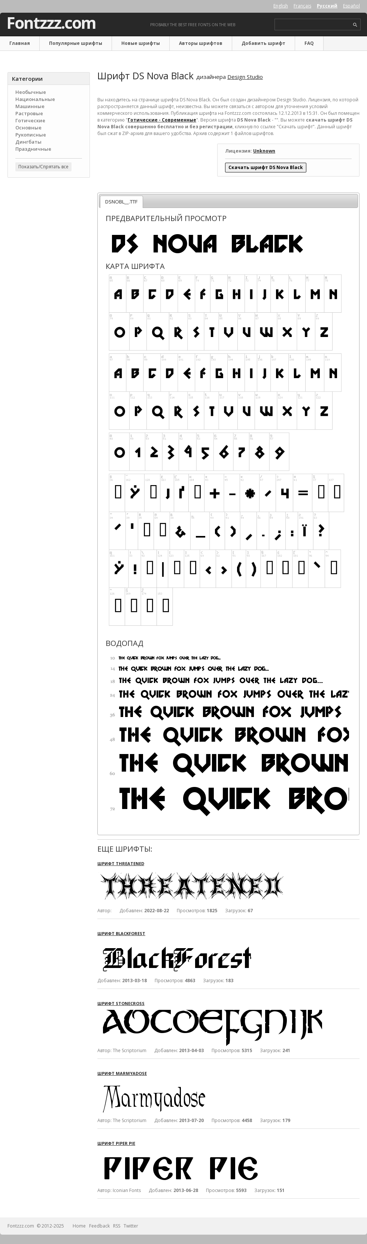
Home (79, 1226)
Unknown (264, 151)
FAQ (309, 43)
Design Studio (245, 76)
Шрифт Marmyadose (122, 1073)
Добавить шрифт (263, 43)
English (280, 6)
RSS (116, 1226)
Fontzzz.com (51, 23)
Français (302, 6)
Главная (19, 43)
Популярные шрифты (75, 43)
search (355, 25)
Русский (327, 6)
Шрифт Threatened (120, 863)
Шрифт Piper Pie (116, 1143)
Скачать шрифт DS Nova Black (265, 167)
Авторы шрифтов (200, 43)
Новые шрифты (140, 43)
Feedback (99, 1226)
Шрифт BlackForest (121, 933)
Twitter (131, 1226)
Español (351, 6)
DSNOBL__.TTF (121, 201)
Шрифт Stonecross (121, 1003)
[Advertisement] (48, 228)
